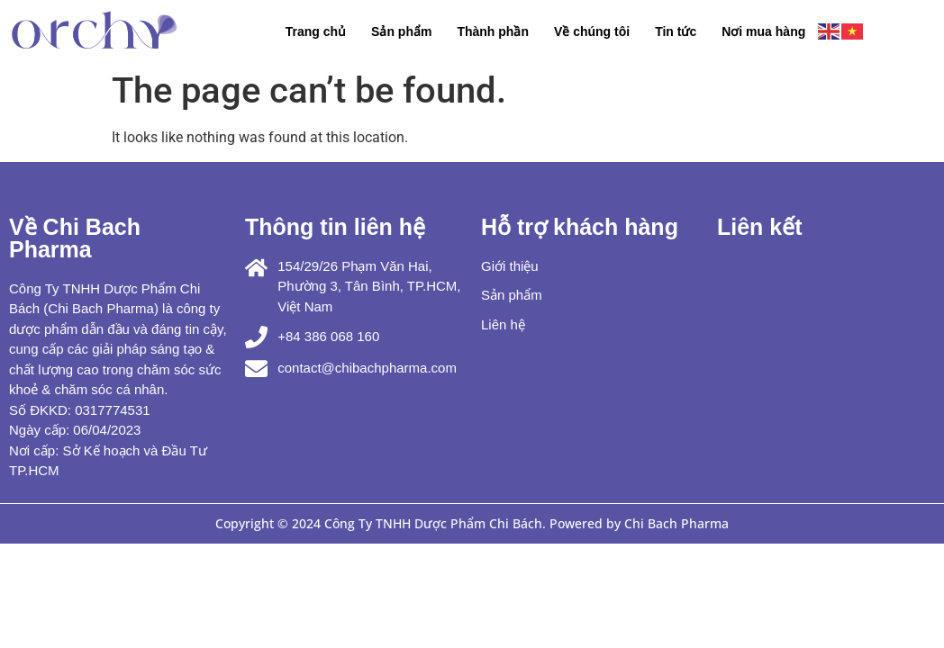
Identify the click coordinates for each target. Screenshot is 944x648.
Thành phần (493, 31)
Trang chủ (316, 31)
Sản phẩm (401, 31)
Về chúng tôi (592, 31)
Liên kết (760, 226)
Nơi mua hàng (763, 31)
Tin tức (675, 31)
